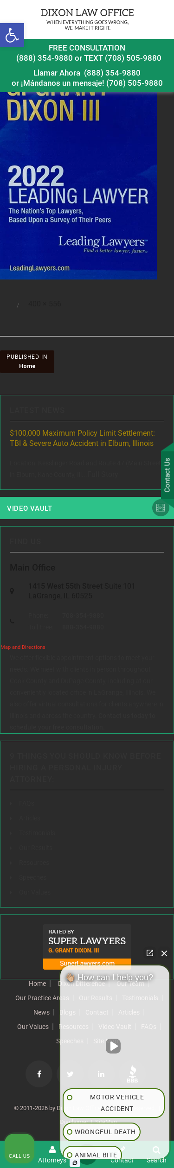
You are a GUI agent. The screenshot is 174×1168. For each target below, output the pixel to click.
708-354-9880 (83, 615)
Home (37, 983)
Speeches (32, 877)
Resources (34, 862)
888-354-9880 (83, 627)
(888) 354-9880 (44, 58)
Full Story (102, 474)
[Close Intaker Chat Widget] (164, 952)
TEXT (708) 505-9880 (122, 58)
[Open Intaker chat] (75, 1163)
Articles (29, 818)
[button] (12, 35)
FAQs (26, 803)
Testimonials (37, 833)
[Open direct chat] (149, 952)
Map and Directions (22, 647)
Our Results (35, 847)
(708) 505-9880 (134, 83)
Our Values (35, 892)
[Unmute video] (115, 1046)
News (41, 1012)
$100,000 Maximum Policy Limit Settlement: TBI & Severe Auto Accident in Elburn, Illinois (82, 438)
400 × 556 (44, 303)
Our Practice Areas (42, 998)
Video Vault (29, 508)
